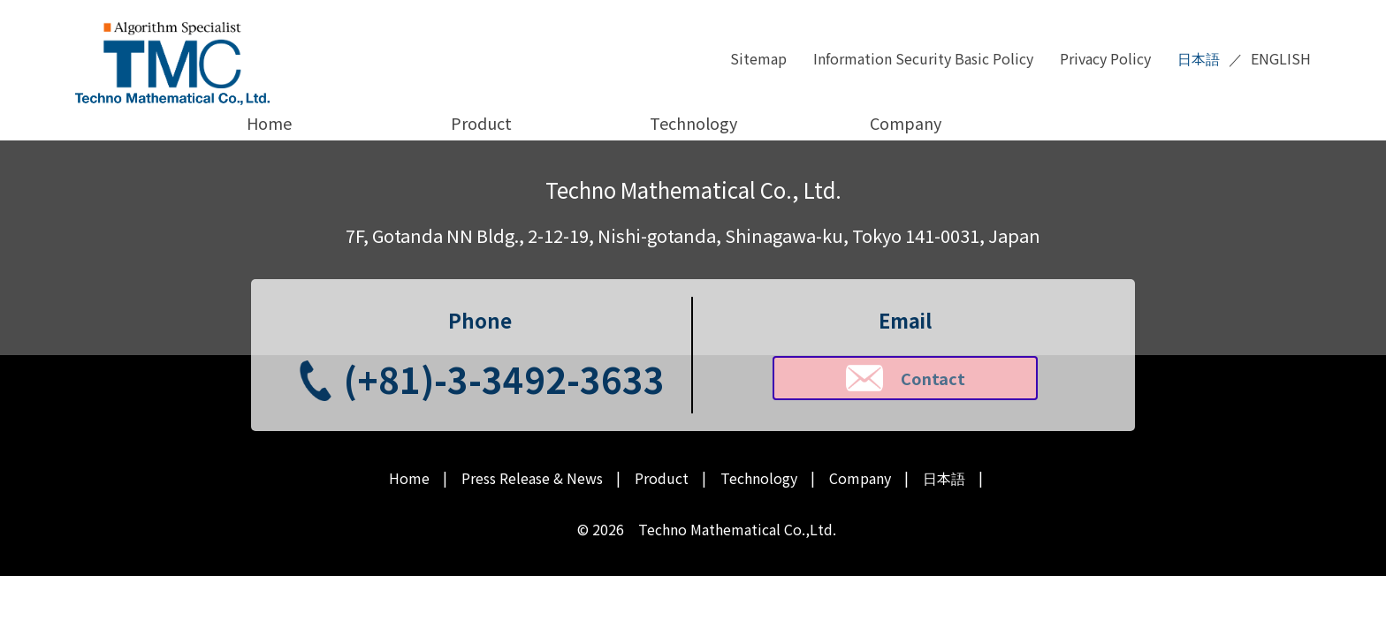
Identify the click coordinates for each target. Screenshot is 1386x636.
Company (905, 122)
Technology (693, 122)
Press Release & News (532, 478)
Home (269, 122)
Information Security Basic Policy (923, 58)
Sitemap (758, 58)
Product (481, 122)
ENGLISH (1281, 58)
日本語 (1198, 58)
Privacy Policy (1105, 58)
